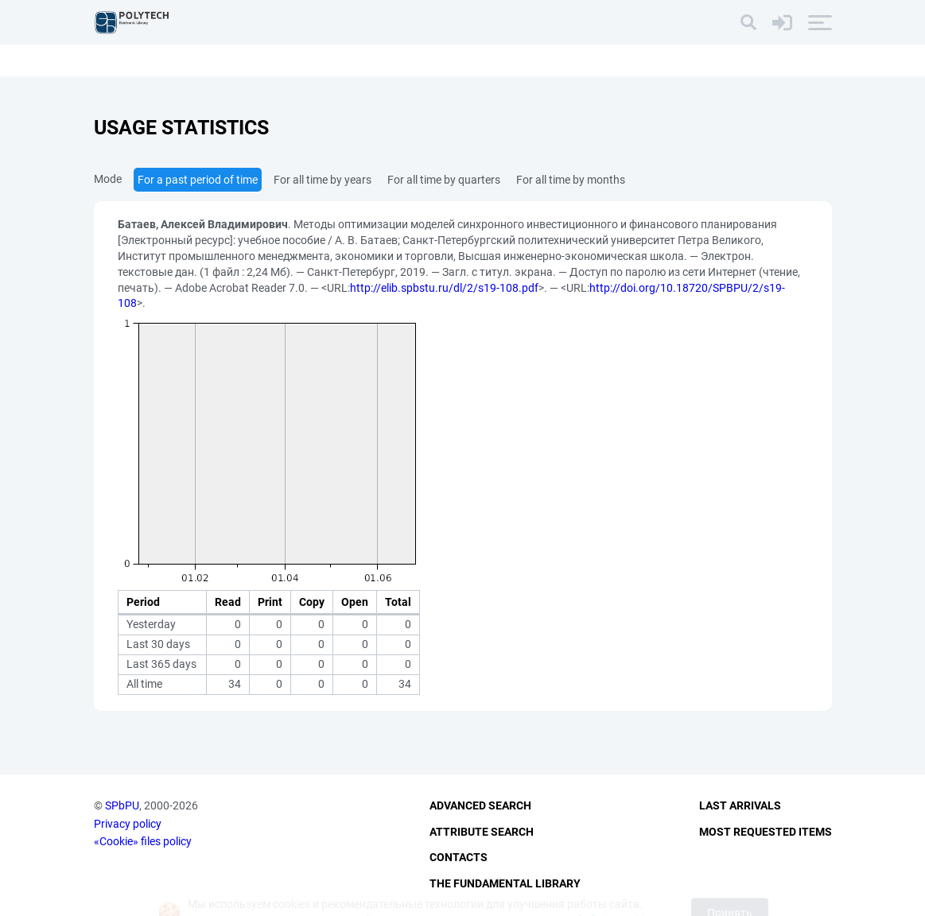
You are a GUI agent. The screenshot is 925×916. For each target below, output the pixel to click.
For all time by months (570, 179)
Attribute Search (481, 831)
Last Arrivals (740, 805)
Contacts (458, 857)
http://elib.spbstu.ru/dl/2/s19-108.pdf (444, 287)
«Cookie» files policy (143, 841)
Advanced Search (480, 805)
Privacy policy (127, 823)
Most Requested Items (765, 831)
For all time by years (322, 179)
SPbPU (122, 805)
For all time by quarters (443, 179)
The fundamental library (505, 883)
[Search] (748, 22)
